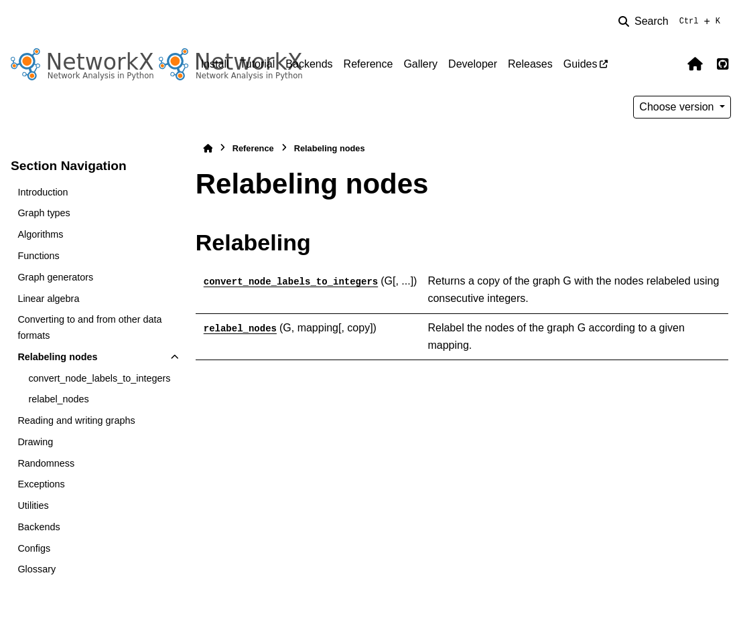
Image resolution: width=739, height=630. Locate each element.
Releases (530, 64)
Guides (580, 64)
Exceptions (40, 484)
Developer (472, 64)
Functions (38, 255)
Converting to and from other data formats (89, 327)
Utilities (32, 505)
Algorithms (40, 234)
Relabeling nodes (57, 356)
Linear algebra (48, 298)
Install (215, 64)
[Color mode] (667, 64)
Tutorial (257, 64)
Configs (33, 548)
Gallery (420, 64)
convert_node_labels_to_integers (99, 378)
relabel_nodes (58, 399)
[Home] (207, 148)
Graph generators (55, 277)
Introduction (42, 192)
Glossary (36, 569)
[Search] (672, 21)
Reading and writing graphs (76, 420)
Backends (308, 64)
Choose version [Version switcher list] (678, 106)
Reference (368, 64)
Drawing (35, 442)
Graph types (43, 213)
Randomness (45, 463)
